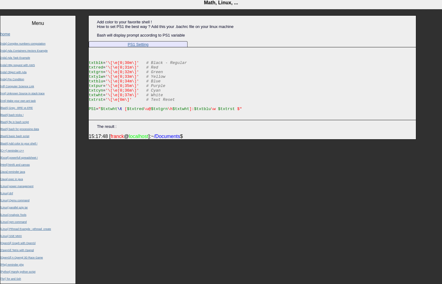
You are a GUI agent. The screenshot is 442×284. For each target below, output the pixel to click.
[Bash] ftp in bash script (14, 122)
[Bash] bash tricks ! (12, 114)
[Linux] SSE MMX (11, 236)
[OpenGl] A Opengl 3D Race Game (21, 257)
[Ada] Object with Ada (13, 72)
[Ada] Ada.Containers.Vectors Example (24, 50)
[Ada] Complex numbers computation (22, 43)
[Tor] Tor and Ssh (10, 278)
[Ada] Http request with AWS (17, 65)
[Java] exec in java (11, 179)
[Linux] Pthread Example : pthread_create (25, 229)
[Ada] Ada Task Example (15, 57)
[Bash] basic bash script (14, 136)
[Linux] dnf (6, 193)
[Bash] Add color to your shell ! (18, 143)
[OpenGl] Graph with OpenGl (18, 243)
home (5, 34)
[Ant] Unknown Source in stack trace (22, 93)
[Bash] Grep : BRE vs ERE (16, 107)
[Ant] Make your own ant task (18, 100)
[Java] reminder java (12, 171)
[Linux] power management (16, 186)
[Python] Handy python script (17, 271)
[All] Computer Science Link (17, 86)
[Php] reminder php (12, 264)
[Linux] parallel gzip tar (14, 207)
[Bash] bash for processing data (19, 129)
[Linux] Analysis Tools (13, 214)
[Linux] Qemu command (14, 200)
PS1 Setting (138, 44)
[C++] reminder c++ (12, 150)
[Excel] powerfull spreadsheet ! (19, 157)
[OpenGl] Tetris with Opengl (17, 250)
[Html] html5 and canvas (15, 164)
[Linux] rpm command (13, 221)
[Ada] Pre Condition (12, 79)
